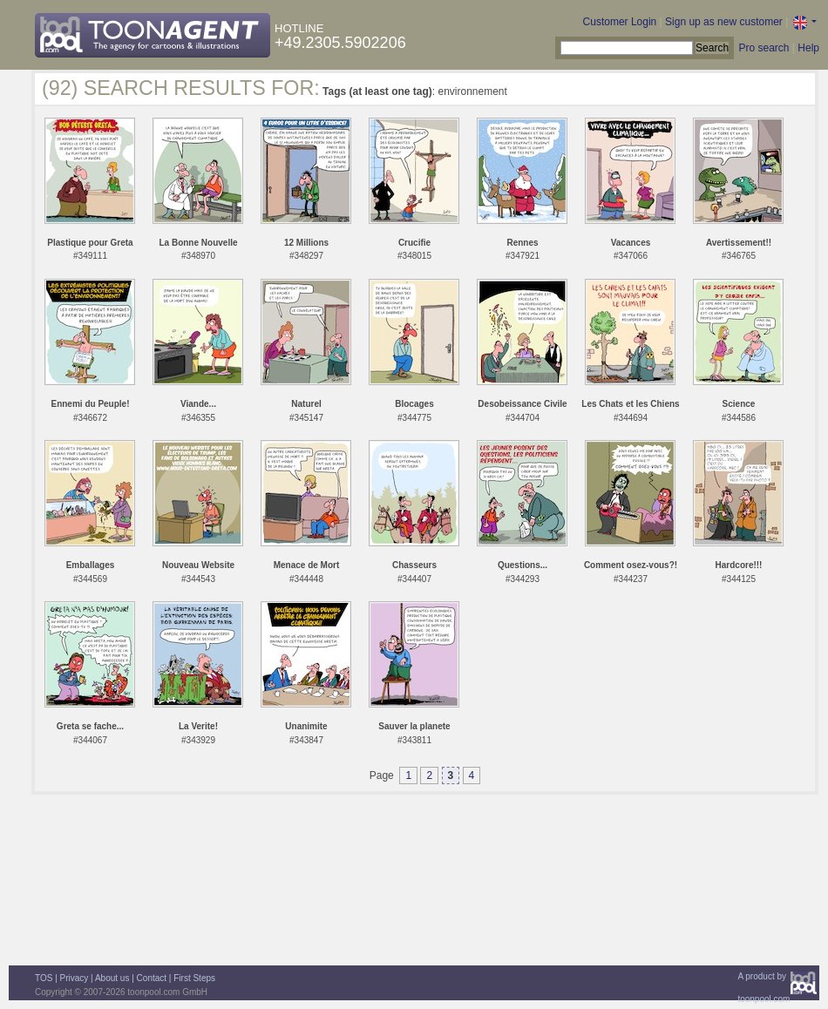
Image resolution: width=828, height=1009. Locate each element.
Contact (151, 978)
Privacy (74, 978)
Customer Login (620, 22)
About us (112, 978)
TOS (43, 978)
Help (808, 48)
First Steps (194, 978)
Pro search (763, 48)
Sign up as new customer (724, 22)
